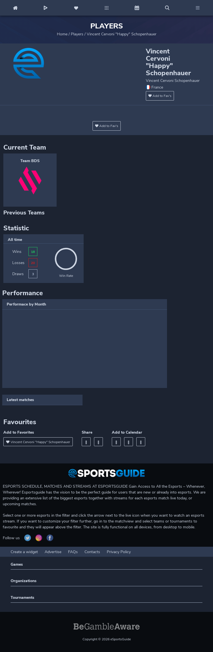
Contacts (92, 552)
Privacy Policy (119, 552)
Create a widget (24, 552)
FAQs (73, 552)
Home (62, 34)
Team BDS (30, 160)
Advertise (53, 552)
